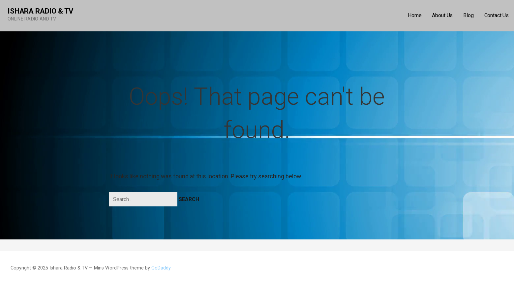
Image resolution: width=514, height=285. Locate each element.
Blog (468, 15)
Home (414, 15)
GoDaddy (161, 268)
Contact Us (496, 15)
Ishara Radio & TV (40, 11)
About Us (442, 15)
